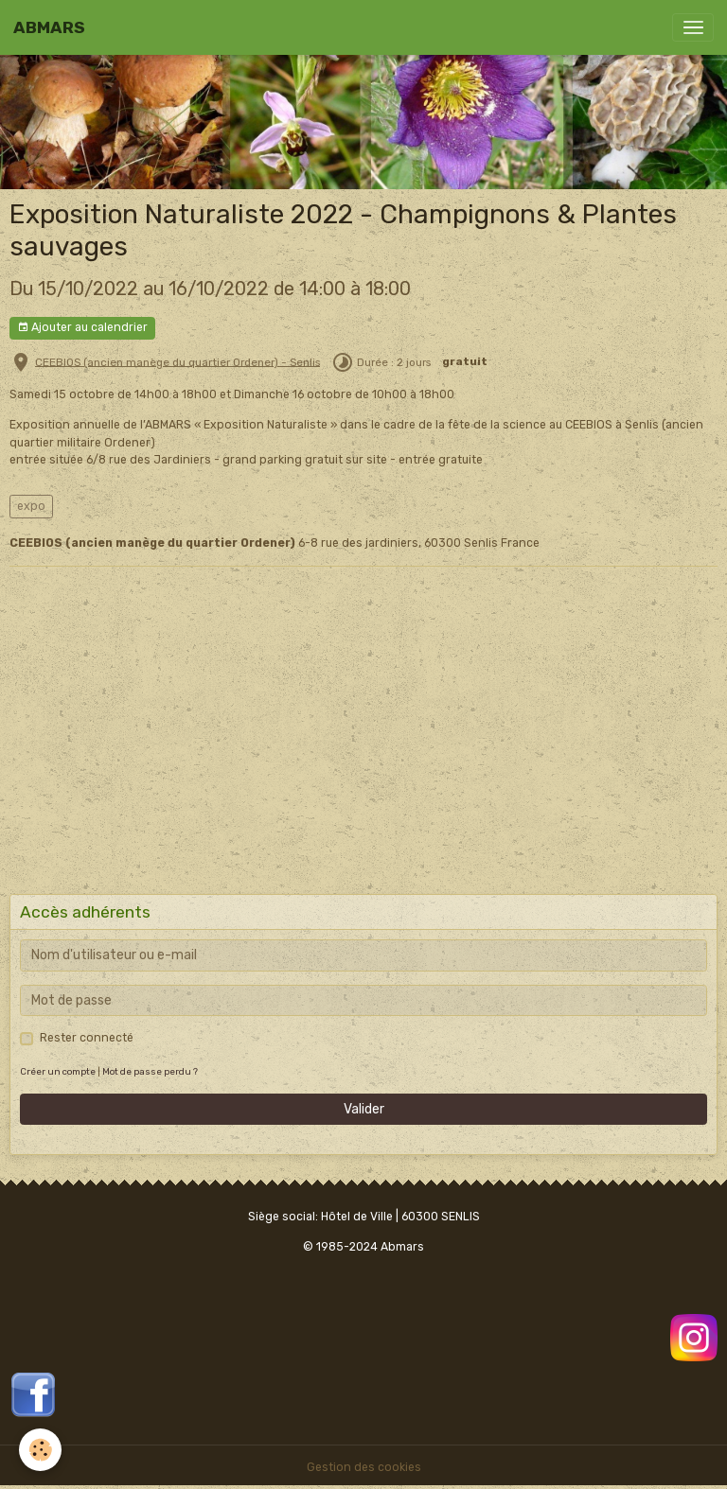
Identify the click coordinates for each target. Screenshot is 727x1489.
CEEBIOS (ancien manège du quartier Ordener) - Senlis (177, 361)
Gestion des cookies (364, 1467)
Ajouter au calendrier (82, 328)
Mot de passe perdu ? (150, 1071)
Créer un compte (58, 1071)
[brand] (49, 27)
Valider (364, 1109)
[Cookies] (40, 1449)
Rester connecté (86, 1037)
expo (31, 506)
